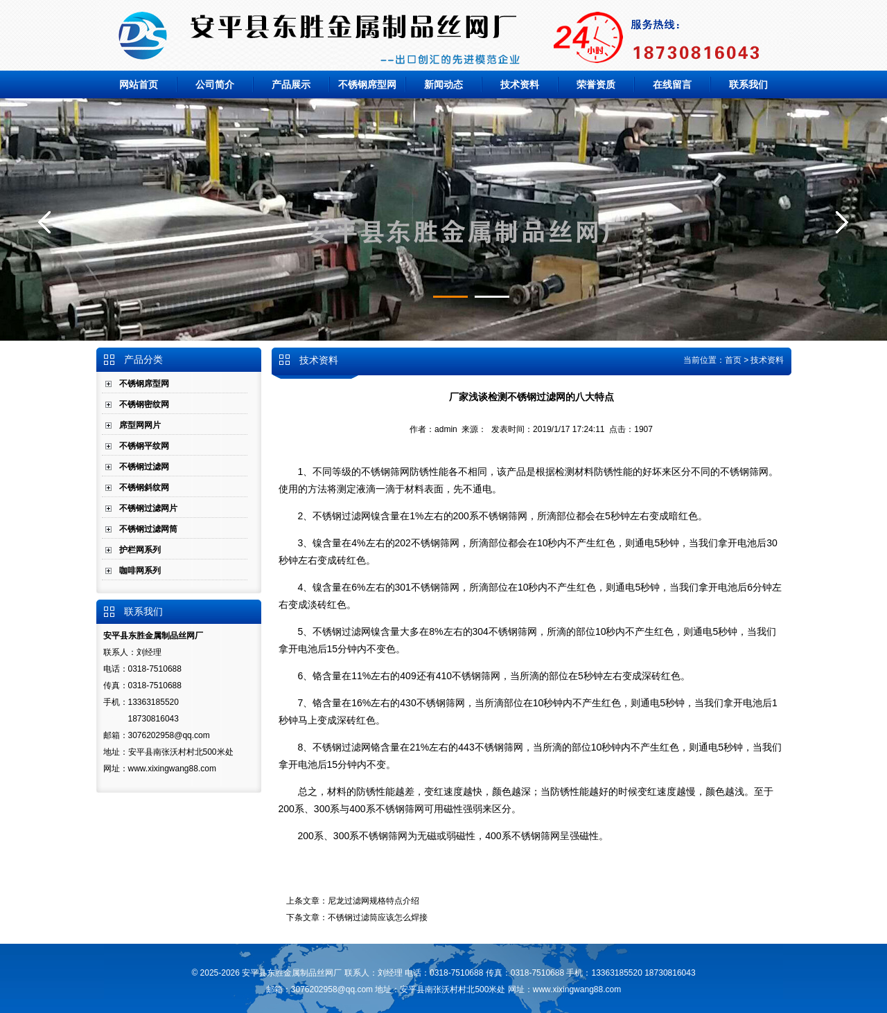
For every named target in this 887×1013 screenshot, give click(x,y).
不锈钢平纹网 (144, 446)
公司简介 (214, 84)
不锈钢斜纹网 (144, 487)
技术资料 (519, 84)
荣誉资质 (596, 84)
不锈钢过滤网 (144, 467)
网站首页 (138, 84)
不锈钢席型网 (367, 84)
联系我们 (748, 84)
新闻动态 (443, 84)
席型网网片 (140, 425)
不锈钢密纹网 (144, 404)
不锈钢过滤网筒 (148, 529)
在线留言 (672, 84)
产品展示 (291, 84)
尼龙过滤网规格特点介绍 (373, 901)
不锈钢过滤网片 (148, 508)
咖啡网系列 (140, 570)
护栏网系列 (140, 550)
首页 (733, 360)
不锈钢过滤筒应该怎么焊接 (378, 917)
